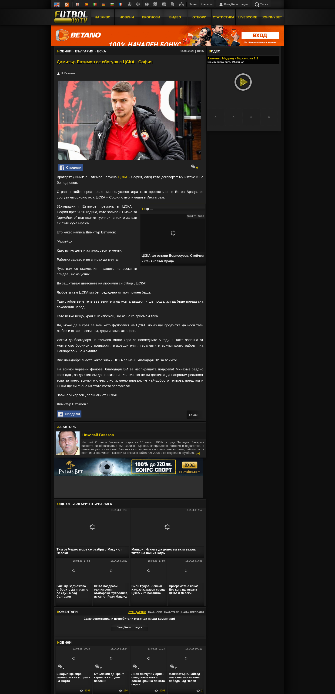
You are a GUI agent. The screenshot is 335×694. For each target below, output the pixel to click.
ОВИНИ (64, 642)
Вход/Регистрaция (129, 627)
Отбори (199, 17)
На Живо (102, 17)
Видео (175, 17)
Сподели (70, 167)
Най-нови (155, 612)
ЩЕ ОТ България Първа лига (84, 504)
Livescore (247, 17)
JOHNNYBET (272, 17)
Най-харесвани (192, 612)
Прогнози (151, 17)
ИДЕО (214, 51)
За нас (193, 4)
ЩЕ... (147, 209)
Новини (127, 17)
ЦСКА (122, 177)
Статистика (223, 17)
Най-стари (171, 612)
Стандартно (137, 612)
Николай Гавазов (98, 435)
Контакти (207, 4)
